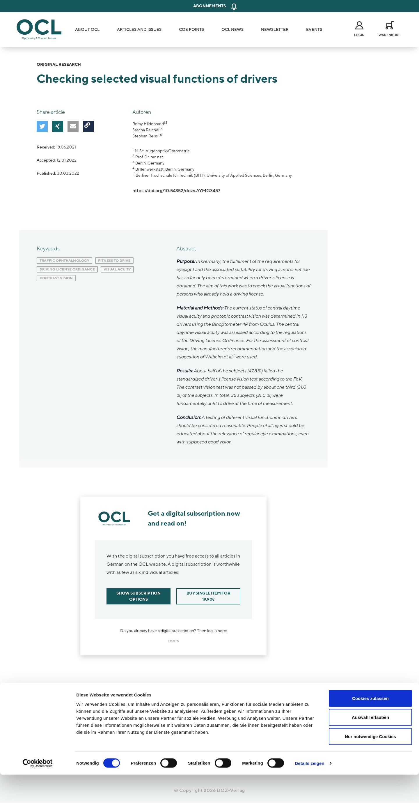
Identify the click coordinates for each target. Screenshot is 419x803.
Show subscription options (138, 596)
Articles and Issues (139, 29)
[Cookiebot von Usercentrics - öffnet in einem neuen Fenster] (37, 791)
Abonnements (209, 6)
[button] (41, 125)
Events (314, 29)
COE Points (191, 29)
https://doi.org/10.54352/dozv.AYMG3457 (176, 191)
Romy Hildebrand (148, 124)
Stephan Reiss (145, 136)
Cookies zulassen (370, 726)
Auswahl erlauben (370, 745)
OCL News (232, 29)
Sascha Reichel (145, 130)
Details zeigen (309, 791)
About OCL (87, 29)
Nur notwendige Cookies (370, 764)
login (174, 641)
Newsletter (275, 29)
